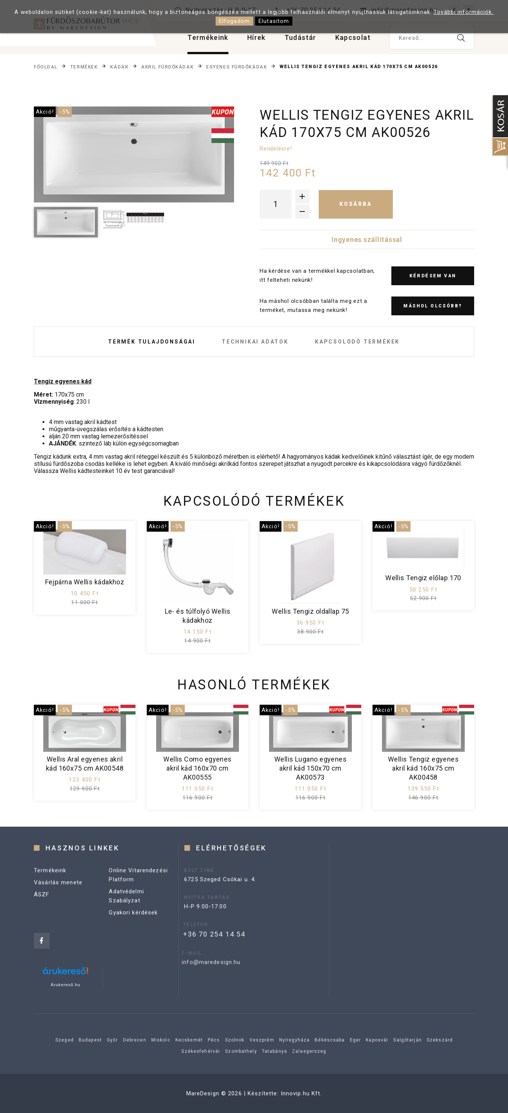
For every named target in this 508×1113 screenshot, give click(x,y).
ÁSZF (42, 905)
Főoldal (46, 67)
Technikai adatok (255, 342)
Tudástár (300, 37)
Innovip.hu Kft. (301, 1093)
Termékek (83, 67)
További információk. (463, 12)
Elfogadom (234, 21)
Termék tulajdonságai (151, 342)
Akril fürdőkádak (167, 67)
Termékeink (207, 37)
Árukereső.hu (66, 984)
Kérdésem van (432, 275)
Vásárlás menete (58, 893)
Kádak (119, 67)
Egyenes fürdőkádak (236, 67)
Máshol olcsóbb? (432, 306)
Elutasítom (274, 21)
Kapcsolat (353, 37)
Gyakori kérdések (133, 923)
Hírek (256, 37)
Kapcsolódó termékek (357, 342)
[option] (134, 154)
